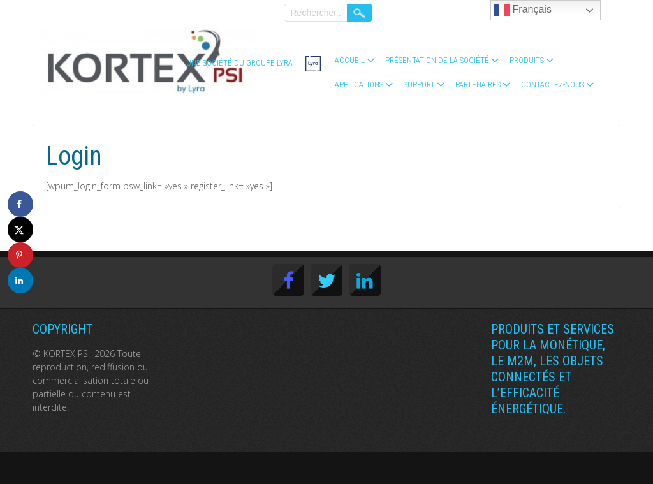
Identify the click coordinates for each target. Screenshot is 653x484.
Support (419, 84)
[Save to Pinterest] (20, 255)
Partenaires (478, 84)
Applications (359, 84)
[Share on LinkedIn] (20, 280)
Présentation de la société (437, 60)
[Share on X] (20, 229)
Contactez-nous (552, 84)
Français (523, 10)
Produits (527, 60)
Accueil (350, 60)
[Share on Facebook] (20, 204)
